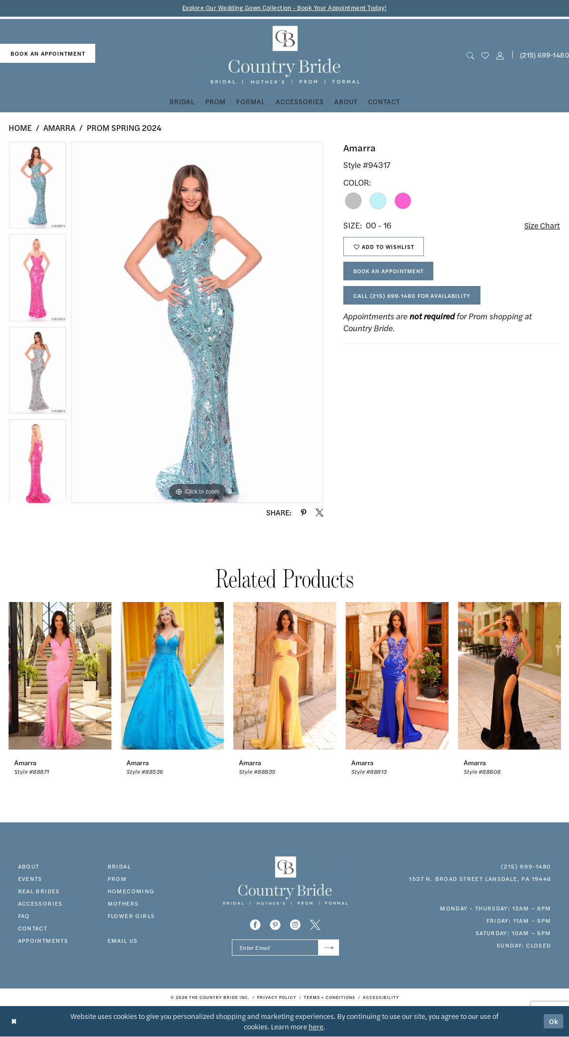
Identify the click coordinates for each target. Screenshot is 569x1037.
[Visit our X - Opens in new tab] (315, 924)
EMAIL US (123, 940)
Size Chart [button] (541, 225)
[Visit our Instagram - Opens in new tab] (295, 924)
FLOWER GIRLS (131, 915)
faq (24, 915)
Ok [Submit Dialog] (554, 1022)
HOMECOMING (131, 891)
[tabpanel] (38, 187)
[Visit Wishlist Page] (485, 55)
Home (20, 127)
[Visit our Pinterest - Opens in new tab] (275, 924)
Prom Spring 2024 (124, 127)
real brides (39, 891)
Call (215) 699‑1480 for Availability (414, 297)
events (30, 878)
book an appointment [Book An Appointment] (47, 53)
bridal (119, 866)
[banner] (284, 55)
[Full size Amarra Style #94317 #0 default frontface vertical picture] (197, 322)
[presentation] (60, 675)
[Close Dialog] (14, 1021)
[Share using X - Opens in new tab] (319, 512)
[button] (500, 55)
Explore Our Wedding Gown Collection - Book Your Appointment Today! (284, 7)
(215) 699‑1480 (526, 866)
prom (117, 878)
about (29, 866)
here (316, 1027)
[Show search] (470, 55)
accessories (40, 903)
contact (33, 928)
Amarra (59, 127)
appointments (43, 940)
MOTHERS (123, 903)
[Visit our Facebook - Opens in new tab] (255, 924)
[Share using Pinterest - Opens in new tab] (303, 512)
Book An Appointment (391, 272)
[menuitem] (47, 53)
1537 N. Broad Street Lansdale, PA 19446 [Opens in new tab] (480, 878)
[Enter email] (285, 947)
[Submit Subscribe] (328, 947)
